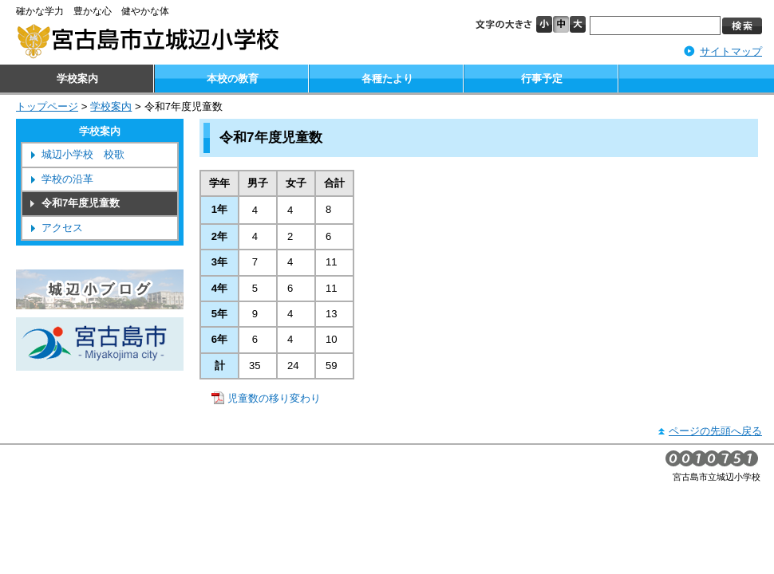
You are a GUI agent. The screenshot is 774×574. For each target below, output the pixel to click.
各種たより (387, 79)
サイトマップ (731, 51)
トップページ (47, 106)
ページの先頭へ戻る (715, 431)
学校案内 (77, 79)
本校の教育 (233, 79)
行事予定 (542, 79)
